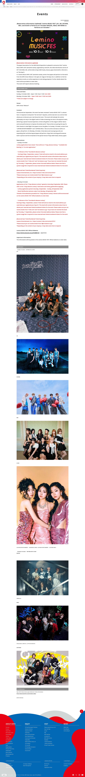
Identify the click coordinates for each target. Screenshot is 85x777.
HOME (4, 6)
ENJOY (15, 4)
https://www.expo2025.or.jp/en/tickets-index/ (26, 693)
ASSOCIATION (65, 4)
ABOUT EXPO (9, 4)
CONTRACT (71, 4)
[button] (81, 711)
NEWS (52, 4)
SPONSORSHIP (58, 4)
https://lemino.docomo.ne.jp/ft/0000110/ (28, 233)
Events (11, 6)
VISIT (19, 4)
